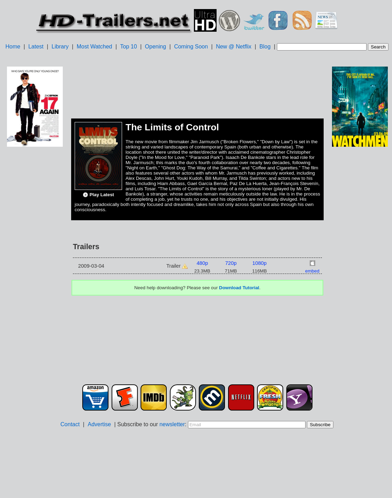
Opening (155, 46)
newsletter (172, 424)
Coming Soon (191, 46)
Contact (70, 424)
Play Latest (98, 195)
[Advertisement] (35, 258)
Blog (265, 46)
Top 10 (128, 46)
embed (312, 271)
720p (231, 263)
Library (60, 46)
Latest (36, 46)
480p (202, 263)
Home (12, 46)
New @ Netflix (233, 46)
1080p (259, 263)
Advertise (99, 424)
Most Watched (94, 46)
